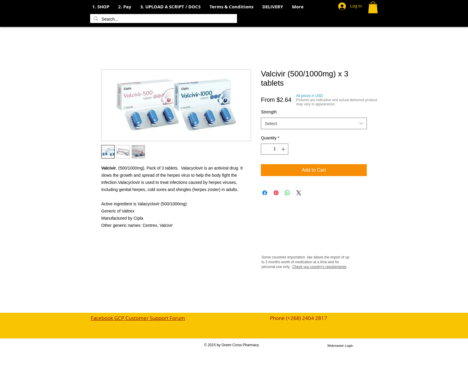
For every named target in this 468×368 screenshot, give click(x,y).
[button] (125, 7)
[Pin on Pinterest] (276, 192)
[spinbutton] (274, 149)
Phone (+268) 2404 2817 (298, 318)
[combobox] (314, 123)
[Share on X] (298, 192)
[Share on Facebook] (264, 192)
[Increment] (283, 149)
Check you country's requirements (319, 267)
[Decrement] (265, 149)
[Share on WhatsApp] (287, 192)
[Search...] (162, 19)
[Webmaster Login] (340, 346)
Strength (269, 112)
